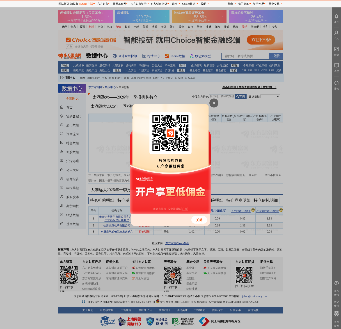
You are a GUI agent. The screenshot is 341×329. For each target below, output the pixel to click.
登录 (230, 3)
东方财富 (102, 3)
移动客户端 (86, 3)
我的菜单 (243, 3)
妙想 (174, 3)
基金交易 (274, 3)
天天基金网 (119, 3)
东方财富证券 (138, 3)
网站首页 (63, 3)
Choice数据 (188, 3)
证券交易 (258, 3)
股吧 (203, 3)
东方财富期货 (159, 3)
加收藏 (74, 3)
